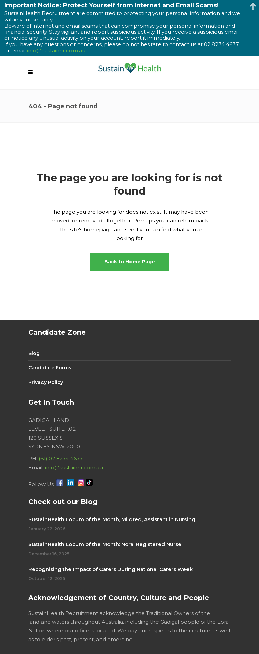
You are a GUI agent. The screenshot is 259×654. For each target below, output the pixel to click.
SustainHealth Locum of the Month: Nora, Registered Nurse (104, 544)
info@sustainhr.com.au (74, 467)
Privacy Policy (45, 382)
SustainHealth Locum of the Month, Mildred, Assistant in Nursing (111, 519)
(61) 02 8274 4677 (61, 458)
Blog (34, 353)
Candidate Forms (49, 368)
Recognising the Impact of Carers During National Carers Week (110, 569)
